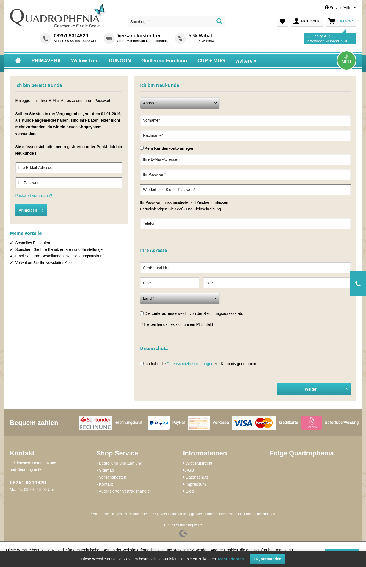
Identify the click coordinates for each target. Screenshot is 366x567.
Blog (190, 491)
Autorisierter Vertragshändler (125, 491)
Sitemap (106, 470)
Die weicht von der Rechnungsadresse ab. (194, 313)
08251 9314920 (71, 35)
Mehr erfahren (231, 559)
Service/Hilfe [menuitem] (338, 7)
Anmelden (31, 209)
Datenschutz (197, 477)
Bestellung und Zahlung (120, 463)
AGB (189, 470)
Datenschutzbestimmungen (190, 364)
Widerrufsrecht (199, 463)
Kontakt (106, 484)
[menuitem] (316, 7)
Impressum (196, 484)
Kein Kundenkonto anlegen (169, 148)
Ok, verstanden (267, 559)
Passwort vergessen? (33, 195)
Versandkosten (112, 477)
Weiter (326, 388)
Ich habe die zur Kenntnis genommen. (201, 364)
